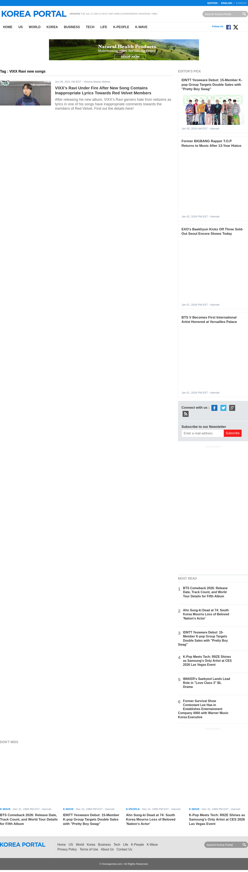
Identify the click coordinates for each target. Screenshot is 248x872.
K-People (121, 27)
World (35, 27)
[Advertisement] (213, 510)
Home (7, 27)
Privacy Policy (67, 849)
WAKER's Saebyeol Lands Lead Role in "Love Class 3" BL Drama (206, 683)
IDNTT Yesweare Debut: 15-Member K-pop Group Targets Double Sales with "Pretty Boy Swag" (212, 84)
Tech (90, 27)
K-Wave (141, 27)
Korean (241, 3)
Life (103, 27)
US (20, 27)
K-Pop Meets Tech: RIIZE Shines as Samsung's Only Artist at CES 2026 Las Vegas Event (207, 660)
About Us (107, 849)
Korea (52, 27)
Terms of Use (89, 849)
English (226, 3)
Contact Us (124, 849)
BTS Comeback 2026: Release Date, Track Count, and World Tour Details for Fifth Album (205, 592)
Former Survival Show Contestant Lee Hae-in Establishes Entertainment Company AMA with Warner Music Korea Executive (203, 709)
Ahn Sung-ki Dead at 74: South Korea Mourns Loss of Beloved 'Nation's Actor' (206, 614)
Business (72, 27)
